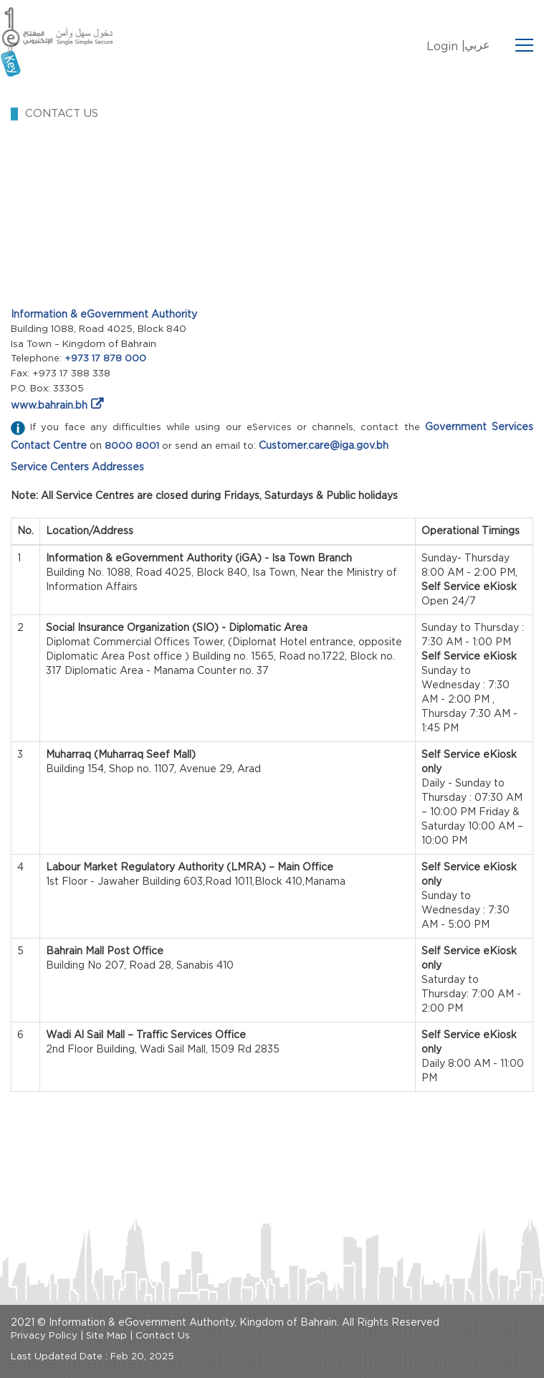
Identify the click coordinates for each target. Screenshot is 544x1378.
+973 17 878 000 (105, 358)
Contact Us (162, 1336)
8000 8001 (132, 446)
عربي (477, 45)
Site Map (106, 1336)
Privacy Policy (44, 1336)
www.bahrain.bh (49, 406)
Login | (445, 46)
